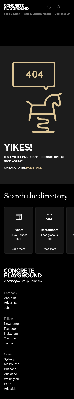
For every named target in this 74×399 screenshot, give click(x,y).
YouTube (10, 338)
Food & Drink (12, 14)
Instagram (11, 333)
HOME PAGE (34, 167)
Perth (8, 384)
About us (10, 298)
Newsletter (11, 324)
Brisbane (10, 369)
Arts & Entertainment (37, 14)
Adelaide (10, 389)
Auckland (10, 374)
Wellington (11, 379)
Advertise (11, 303)
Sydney (9, 359)
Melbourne (11, 364)
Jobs (7, 308)
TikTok (8, 343)
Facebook (10, 329)
